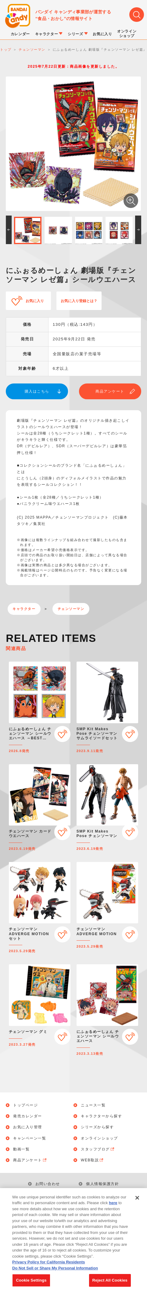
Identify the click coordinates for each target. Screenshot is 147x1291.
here (113, 1208)
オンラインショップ (99, 1138)
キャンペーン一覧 (29, 1138)
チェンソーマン (71, 609)
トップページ (25, 1105)
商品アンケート (109, 391)
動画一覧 (21, 1149)
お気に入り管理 (27, 1127)
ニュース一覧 (93, 1105)
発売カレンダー (27, 1116)
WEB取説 (92, 1160)
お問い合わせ (47, 1184)
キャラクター (24, 609)
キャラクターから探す (101, 1116)
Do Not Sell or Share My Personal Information (55, 1273)
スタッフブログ (98, 1149)
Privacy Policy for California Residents (48, 1267)
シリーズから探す (97, 1127)
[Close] (137, 1203)
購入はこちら (37, 391)
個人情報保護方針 (102, 1184)
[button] (9, 230)
